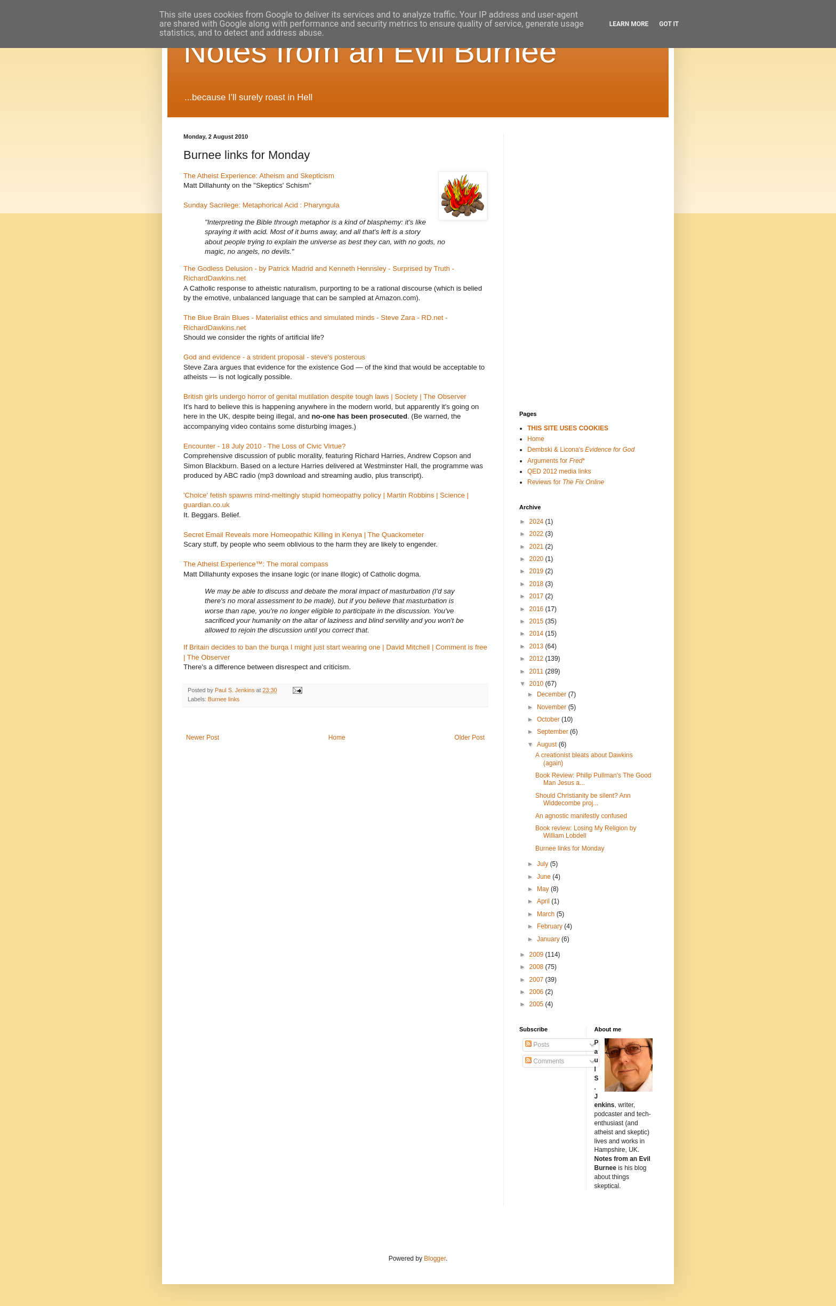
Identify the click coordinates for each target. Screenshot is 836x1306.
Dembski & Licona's (580, 449)
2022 (537, 534)
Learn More (629, 24)
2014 (537, 633)
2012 (537, 658)
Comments (544, 1061)
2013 (537, 646)
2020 (537, 559)
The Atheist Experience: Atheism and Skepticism (258, 176)
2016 (537, 609)
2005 (537, 1004)
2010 (537, 683)
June (544, 876)
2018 (537, 584)
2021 (537, 546)
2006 (537, 992)
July (543, 864)
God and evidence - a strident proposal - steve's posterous (274, 357)
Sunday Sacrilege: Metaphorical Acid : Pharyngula (261, 205)
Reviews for (565, 482)
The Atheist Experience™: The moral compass (255, 564)
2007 (537, 979)
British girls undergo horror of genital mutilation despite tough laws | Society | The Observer (325, 396)
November (552, 707)
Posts (537, 1044)
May (544, 889)
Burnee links (223, 699)
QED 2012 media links (559, 471)
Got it (669, 24)
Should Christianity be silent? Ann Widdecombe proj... (583, 799)
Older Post (469, 737)
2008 (537, 967)
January (549, 939)
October (549, 719)
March (547, 914)
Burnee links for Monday (569, 848)
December (552, 694)
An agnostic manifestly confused (581, 816)
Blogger (435, 1258)
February (550, 926)
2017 (537, 596)
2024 (537, 521)
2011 (537, 671)
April (544, 901)
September (553, 731)
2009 (537, 954)
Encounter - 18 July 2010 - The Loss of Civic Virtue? (264, 446)
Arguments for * (556, 460)
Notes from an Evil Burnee (370, 51)
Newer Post (202, 737)
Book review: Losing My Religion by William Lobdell (585, 831)
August (548, 744)
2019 (537, 571)
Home (336, 737)
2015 (537, 621)
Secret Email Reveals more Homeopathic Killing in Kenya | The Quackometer (303, 535)
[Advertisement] (572, 186)
